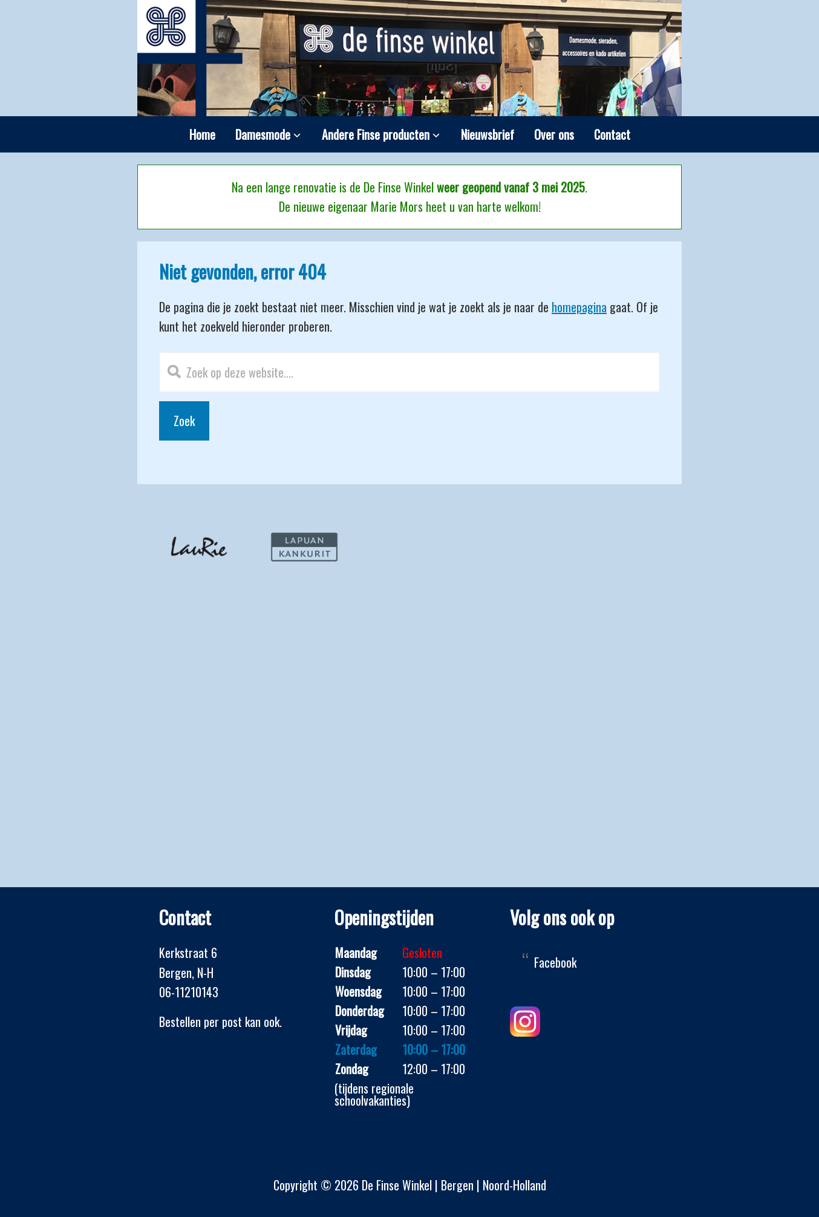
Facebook (555, 962)
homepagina (579, 307)
